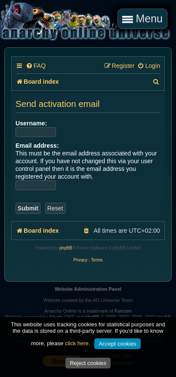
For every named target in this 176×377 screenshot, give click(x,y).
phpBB (65, 248)
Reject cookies (88, 363)
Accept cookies (117, 344)
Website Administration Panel (88, 289)
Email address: (37, 145)
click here (77, 343)
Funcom (123, 310)
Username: (31, 123)
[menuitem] (36, 66)
